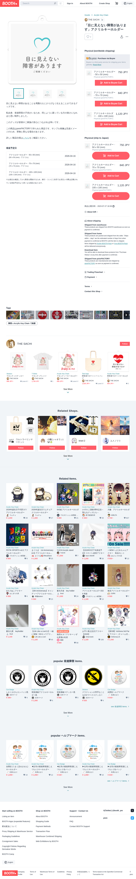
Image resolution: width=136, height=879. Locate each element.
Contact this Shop (92, 291)
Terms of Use (33, 873)
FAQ (71, 821)
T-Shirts (34, 374)
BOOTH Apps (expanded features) (16, 821)
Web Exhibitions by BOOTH (47, 841)
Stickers (9, 374)
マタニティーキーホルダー (67, 376)
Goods (87, 15)
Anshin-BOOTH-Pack (104, 244)
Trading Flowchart (95, 272)
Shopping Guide (42, 821)
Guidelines (61, 872)
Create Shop (104, 3)
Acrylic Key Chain (101, 15)
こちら (26, 138)
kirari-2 (82, 441)
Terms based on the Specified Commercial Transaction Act (107, 873)
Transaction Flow (43, 831)
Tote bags (85, 374)
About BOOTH (86, 3)
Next (76, 50)
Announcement (76, 816)
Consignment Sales (10, 841)
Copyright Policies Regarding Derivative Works (14, 847)
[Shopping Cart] (116, 3)
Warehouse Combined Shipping (49, 836)
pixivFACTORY (90, 263)
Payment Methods (43, 826)
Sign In (70, 3)
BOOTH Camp (8, 854)
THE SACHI (24, 343)
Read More (97, 65)
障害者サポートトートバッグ (92, 377)
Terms (87, 286)
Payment (91, 277)
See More (68, 458)
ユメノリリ (115, 441)
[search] (55, 3)
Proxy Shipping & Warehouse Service (17, 831)
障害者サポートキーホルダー (117, 377)
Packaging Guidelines (11, 836)
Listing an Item (8, 816)
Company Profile (21, 873)
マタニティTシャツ (39, 376)
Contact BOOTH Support (80, 826)
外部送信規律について (83, 873)
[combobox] (39, 3)
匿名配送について (9, 826)
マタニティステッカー (15, 376)
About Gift (91, 212)
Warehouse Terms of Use (47, 873)
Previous (8, 50)
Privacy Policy (69, 873)
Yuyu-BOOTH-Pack (121, 244)
